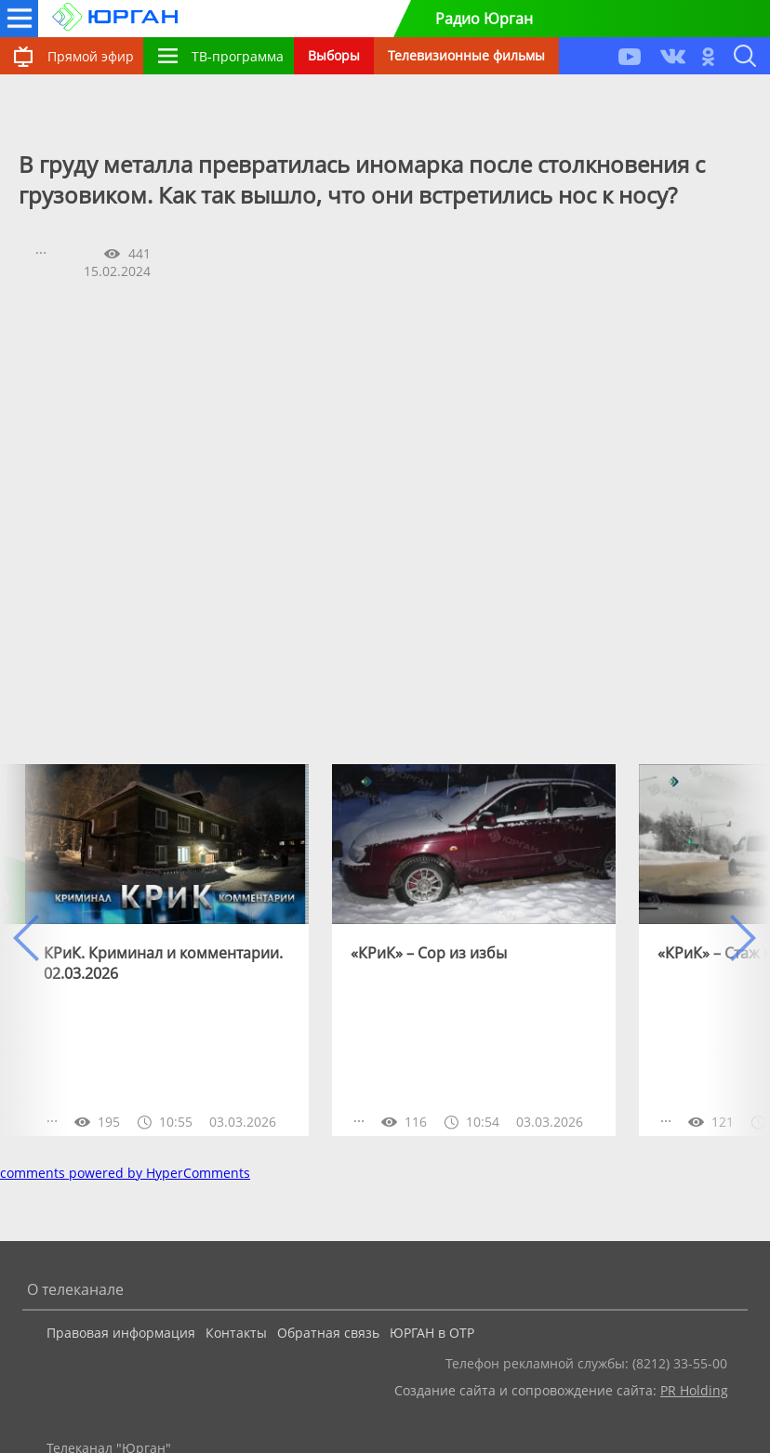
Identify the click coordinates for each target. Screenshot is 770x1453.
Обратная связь (328, 1332)
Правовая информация (120, 1332)
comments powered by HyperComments (125, 1173)
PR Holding (694, 1390)
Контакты (236, 1332)
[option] (167, 950)
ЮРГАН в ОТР (432, 1332)
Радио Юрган (484, 18)
